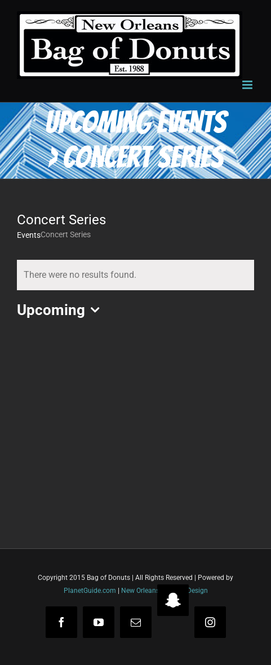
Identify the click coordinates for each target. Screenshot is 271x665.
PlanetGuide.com (90, 591)
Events (29, 235)
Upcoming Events (135, 122)
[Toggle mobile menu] (248, 85)
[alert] (135, 275)
